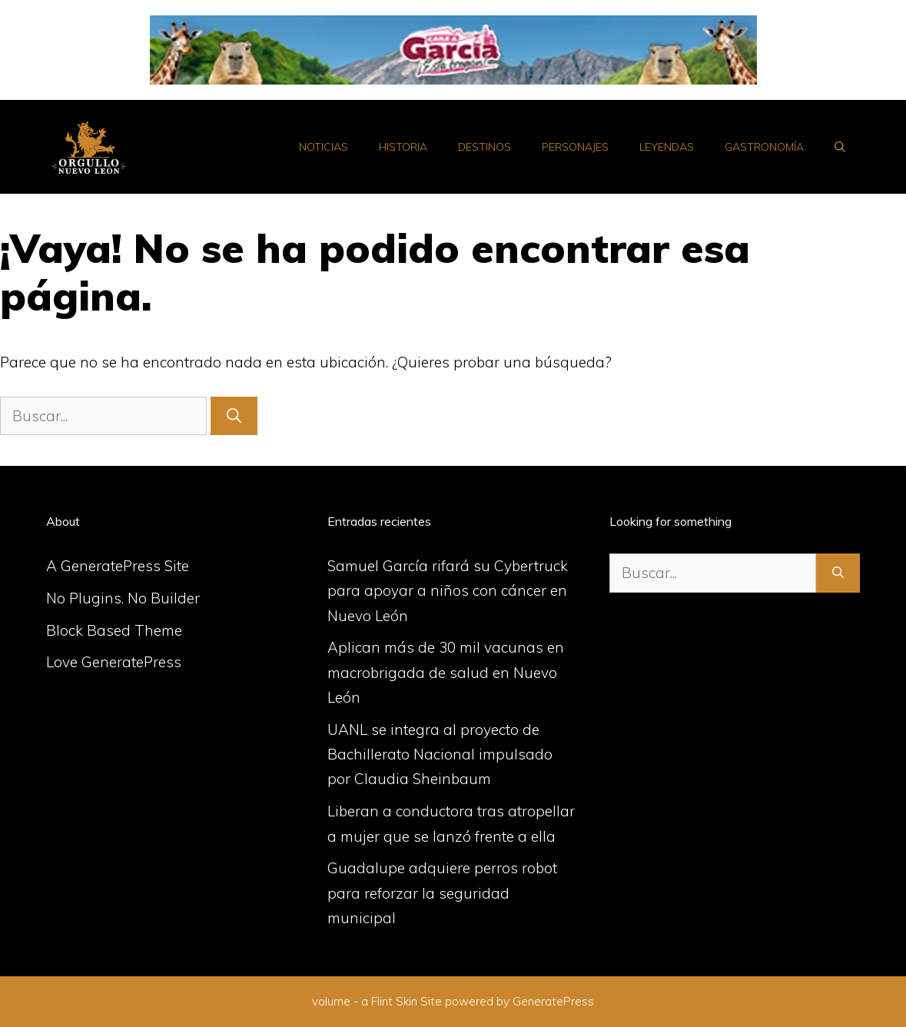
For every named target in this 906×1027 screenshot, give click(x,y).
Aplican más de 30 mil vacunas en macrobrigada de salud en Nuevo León (445, 672)
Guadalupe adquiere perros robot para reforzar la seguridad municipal (442, 893)
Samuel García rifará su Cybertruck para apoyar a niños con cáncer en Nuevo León (447, 591)
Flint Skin (394, 1001)
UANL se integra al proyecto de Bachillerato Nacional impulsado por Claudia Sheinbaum (440, 754)
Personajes (575, 147)
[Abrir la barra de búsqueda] (840, 147)
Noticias (323, 147)
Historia (403, 147)
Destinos (484, 147)
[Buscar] (234, 416)
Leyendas (666, 147)
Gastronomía (764, 147)
